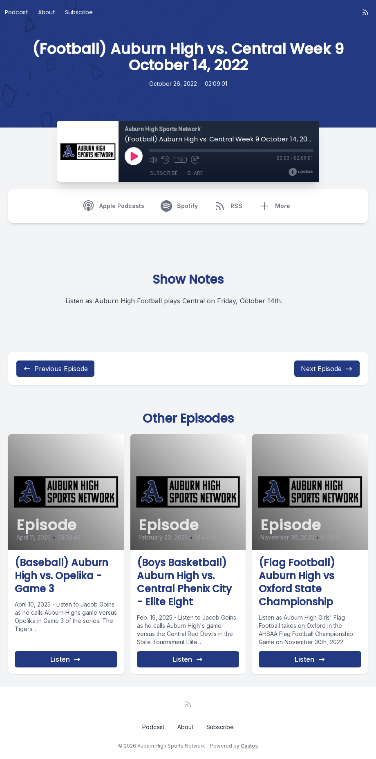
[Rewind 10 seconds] (165, 160)
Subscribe (79, 12)
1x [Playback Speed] (180, 160)
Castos (249, 746)
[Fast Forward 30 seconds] (195, 160)
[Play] (134, 156)
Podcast (16, 12)
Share (195, 173)
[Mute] (153, 159)
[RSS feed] (365, 12)
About (46, 12)
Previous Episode (55, 369)
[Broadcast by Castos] (301, 172)
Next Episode (327, 369)
